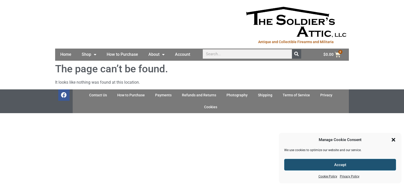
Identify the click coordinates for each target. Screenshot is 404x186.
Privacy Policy (349, 176)
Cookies (210, 107)
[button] (393, 139)
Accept (340, 164)
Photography (237, 95)
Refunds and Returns (199, 95)
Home (65, 54)
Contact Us (98, 95)
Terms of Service (296, 95)
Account (182, 54)
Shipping (265, 95)
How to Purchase (122, 54)
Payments (163, 95)
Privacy (326, 95)
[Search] (296, 54)
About (156, 54)
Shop (89, 54)
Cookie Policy (327, 176)
